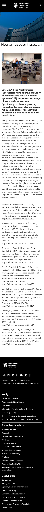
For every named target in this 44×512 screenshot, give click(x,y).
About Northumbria (13, 425)
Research (5, 433)
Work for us (6, 440)
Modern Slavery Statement (12, 461)
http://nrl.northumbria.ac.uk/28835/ (18, 306)
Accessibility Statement (11, 450)
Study (5, 395)
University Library (9, 413)
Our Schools (7, 406)
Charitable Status (9, 443)
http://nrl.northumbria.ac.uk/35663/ (18, 325)
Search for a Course (10, 399)
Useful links (8, 476)
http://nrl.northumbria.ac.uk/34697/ (18, 284)
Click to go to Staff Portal (12, 501)
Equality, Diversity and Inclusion (15, 487)
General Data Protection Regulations (17, 504)
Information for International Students (17, 409)
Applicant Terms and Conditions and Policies (20, 419)
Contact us (6, 480)
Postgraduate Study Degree (13, 402)
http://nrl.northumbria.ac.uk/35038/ (18, 244)
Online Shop (7, 508)
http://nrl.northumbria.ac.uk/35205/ (18, 219)
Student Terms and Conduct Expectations (19, 416)
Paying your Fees (8, 483)
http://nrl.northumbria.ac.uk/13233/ (17, 344)
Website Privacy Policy (11, 454)
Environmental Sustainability (13, 494)
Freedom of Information (11, 447)
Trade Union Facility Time (12, 464)
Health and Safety (9, 490)
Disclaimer (6, 457)
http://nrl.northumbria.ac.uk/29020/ (18, 263)
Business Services (9, 430)
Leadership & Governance (12, 437)
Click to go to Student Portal (13, 497)
